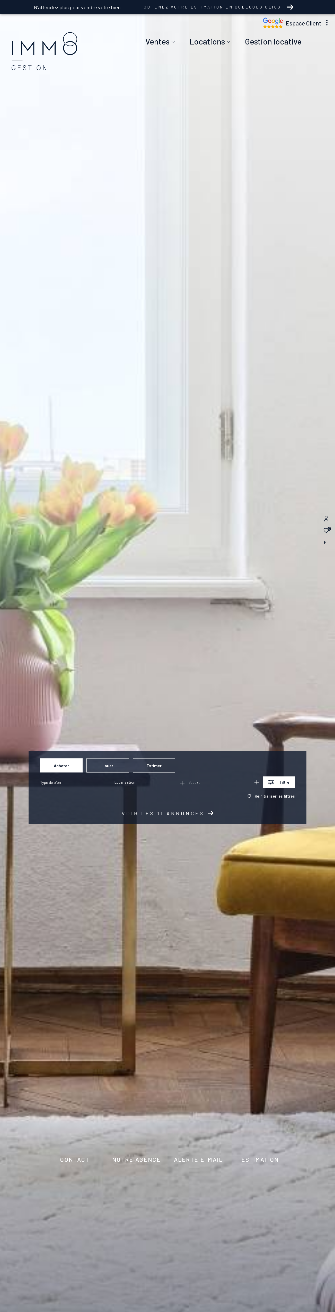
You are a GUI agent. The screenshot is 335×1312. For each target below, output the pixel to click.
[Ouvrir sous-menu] (173, 42)
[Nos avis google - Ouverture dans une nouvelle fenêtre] (273, 27)
